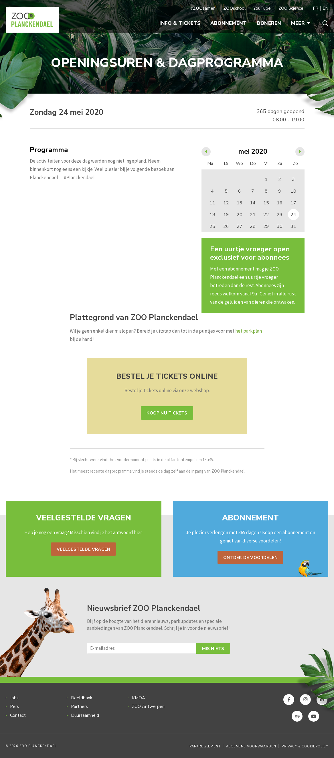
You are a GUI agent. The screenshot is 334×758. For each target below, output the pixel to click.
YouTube (262, 8)
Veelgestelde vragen (83, 549)
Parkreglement (204, 746)
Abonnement (228, 23)
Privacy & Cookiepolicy (305, 746)
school (234, 8)
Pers (14, 706)
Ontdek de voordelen (250, 557)
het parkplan (248, 331)
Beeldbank (81, 698)
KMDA (138, 698)
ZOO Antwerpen (148, 706)
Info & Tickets (179, 23)
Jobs (14, 698)
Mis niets (213, 649)
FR (315, 8)
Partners (79, 706)
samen (203, 8)
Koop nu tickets (167, 413)
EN (325, 8)
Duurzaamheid (85, 715)
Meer (300, 23)
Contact (18, 715)
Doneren (269, 23)
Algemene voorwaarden (251, 746)
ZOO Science (290, 8)
